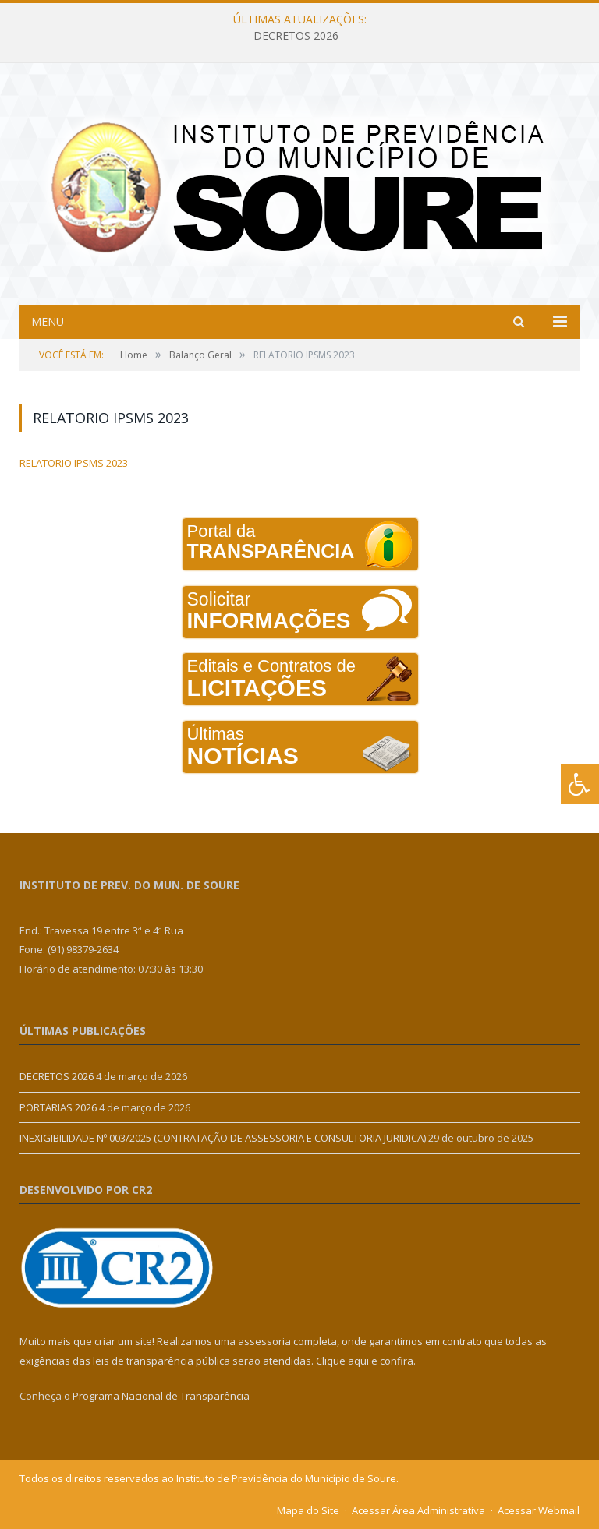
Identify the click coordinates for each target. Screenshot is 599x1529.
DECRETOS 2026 (295, 36)
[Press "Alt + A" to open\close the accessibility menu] (580, 784)
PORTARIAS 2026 (58, 1107)
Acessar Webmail (539, 1510)
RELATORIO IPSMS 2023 (73, 463)
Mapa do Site (308, 1510)
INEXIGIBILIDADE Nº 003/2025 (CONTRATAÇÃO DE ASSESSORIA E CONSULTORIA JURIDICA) (222, 1138)
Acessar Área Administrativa (418, 1510)
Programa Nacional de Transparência (161, 1396)
